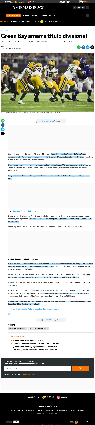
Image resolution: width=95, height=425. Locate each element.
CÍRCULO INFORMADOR (52, 21)
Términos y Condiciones (28, 374)
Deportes (4, 30)
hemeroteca (40, 413)
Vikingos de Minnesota (40, 328)
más (52, 15)
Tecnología (49, 410)
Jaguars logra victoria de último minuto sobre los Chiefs (35, 350)
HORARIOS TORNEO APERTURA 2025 (23, 21)
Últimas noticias (13, 15)
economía (81, 410)
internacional (30, 410)
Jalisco (26, 15)
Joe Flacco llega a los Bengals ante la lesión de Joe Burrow (36, 344)
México (34, 15)
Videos (43, 15)
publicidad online (53, 413)
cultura (72, 410)
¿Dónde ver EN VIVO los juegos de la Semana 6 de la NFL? (35, 347)
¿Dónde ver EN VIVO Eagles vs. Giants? (28, 340)
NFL (30, 328)
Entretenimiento (61, 410)
